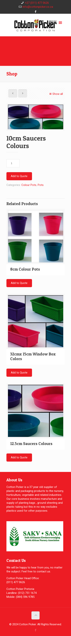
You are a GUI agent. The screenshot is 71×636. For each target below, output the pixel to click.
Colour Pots (28, 185)
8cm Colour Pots (25, 269)
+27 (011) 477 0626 (37, 3)
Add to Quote (19, 176)
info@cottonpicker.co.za (38, 6)
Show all (55, 94)
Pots (41, 185)
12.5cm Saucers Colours (31, 443)
